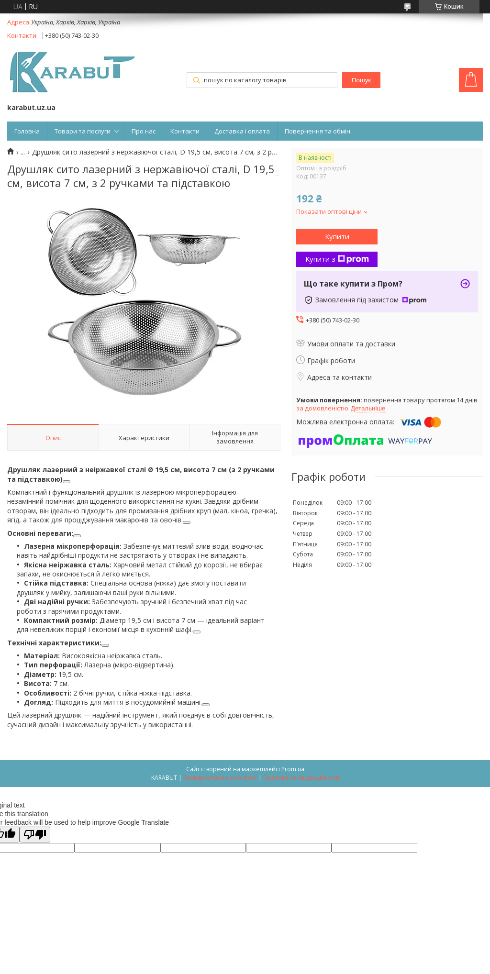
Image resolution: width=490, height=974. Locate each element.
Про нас (144, 131)
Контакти (185, 131)
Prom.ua (292, 769)
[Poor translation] (35, 834)
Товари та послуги (83, 131)
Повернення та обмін (317, 131)
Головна (27, 131)
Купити (337, 236)
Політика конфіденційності (301, 778)
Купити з (337, 259)
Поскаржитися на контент (220, 778)
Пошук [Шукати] (361, 80)
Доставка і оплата (242, 131)
